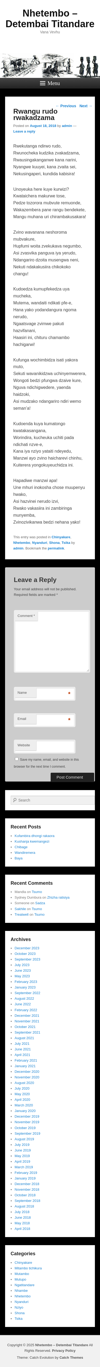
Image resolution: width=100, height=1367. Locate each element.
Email (22, 719)
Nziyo (19, 1307)
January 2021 (25, 1066)
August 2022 (24, 999)
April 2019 (22, 1161)
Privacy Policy (63, 1351)
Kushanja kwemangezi (32, 841)
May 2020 (22, 1094)
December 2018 (27, 1184)
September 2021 (27, 1032)
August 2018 (24, 1206)
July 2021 (22, 1044)
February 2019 (26, 1173)
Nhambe (21, 1291)
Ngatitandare (24, 1285)
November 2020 (27, 1077)
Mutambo (22, 1274)
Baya (19, 858)
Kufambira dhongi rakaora (35, 836)
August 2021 (24, 1038)
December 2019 (27, 1116)
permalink (56, 548)
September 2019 (27, 1133)
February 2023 (26, 982)
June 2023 (23, 971)
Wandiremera (25, 853)
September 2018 (27, 1201)
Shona (54, 543)
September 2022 (27, 993)
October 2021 (25, 1027)
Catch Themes (71, 1358)
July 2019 (22, 1145)
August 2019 (24, 1139)
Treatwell (22, 914)
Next (85, 106)
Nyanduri (39, 543)
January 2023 (25, 987)
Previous (65, 106)
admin (67, 126)
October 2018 (25, 1195)
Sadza (40, 903)
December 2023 (27, 948)
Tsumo (37, 892)
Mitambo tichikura (28, 1268)
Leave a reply (24, 131)
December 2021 (27, 1016)
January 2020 (25, 1111)
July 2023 (22, 965)
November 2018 (27, 1189)
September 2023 (27, 959)
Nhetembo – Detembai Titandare (50, 18)
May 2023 (22, 976)
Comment (26, 616)
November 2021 (27, 1021)
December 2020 (27, 1072)
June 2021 (23, 1049)
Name (22, 693)
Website (24, 745)
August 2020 (24, 1083)
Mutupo (20, 1279)
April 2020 (22, 1100)
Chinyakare (61, 537)
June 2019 (23, 1150)
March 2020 (24, 1105)
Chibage (21, 847)
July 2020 (22, 1088)
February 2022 (26, 1010)
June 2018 (23, 1217)
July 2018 (22, 1212)
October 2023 (25, 954)
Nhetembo (21, 543)
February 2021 (26, 1060)
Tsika (66, 543)
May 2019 (22, 1156)
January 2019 (25, 1178)
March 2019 (24, 1167)
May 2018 (22, 1223)
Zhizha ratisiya (58, 897)
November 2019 (27, 1122)
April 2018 (22, 1229)
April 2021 (22, 1055)
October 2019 (25, 1128)
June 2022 (23, 1004)
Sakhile (20, 909)
